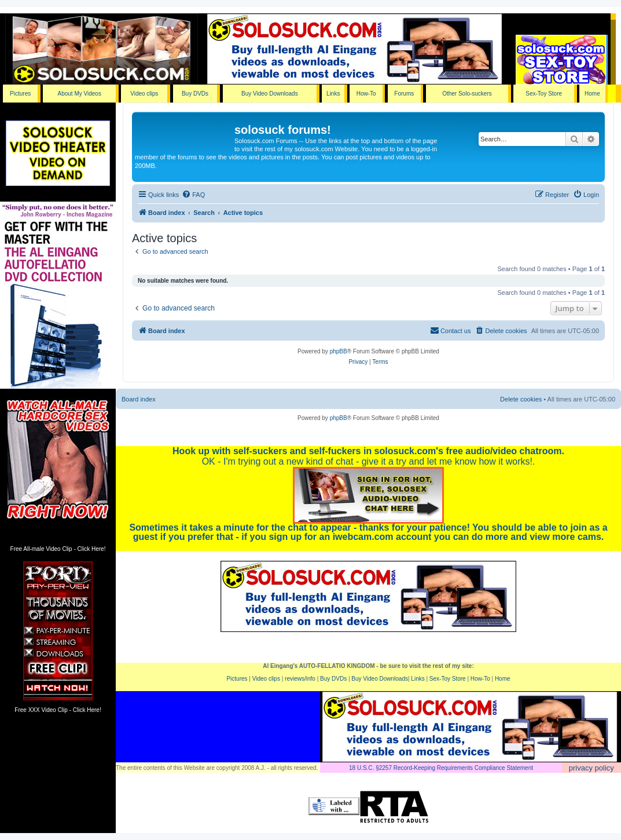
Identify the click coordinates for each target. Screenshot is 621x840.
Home (592, 93)
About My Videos (79, 93)
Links (333, 93)
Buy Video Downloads (269, 93)
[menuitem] (193, 195)
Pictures (20, 93)
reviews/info (300, 678)
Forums (404, 93)
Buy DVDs (195, 93)
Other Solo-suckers (467, 93)
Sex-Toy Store (544, 93)
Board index (139, 399)
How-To (366, 93)
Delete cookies (521, 399)
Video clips (144, 93)
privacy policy (591, 768)
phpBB (338, 351)
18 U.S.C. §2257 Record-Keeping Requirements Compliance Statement (441, 768)
